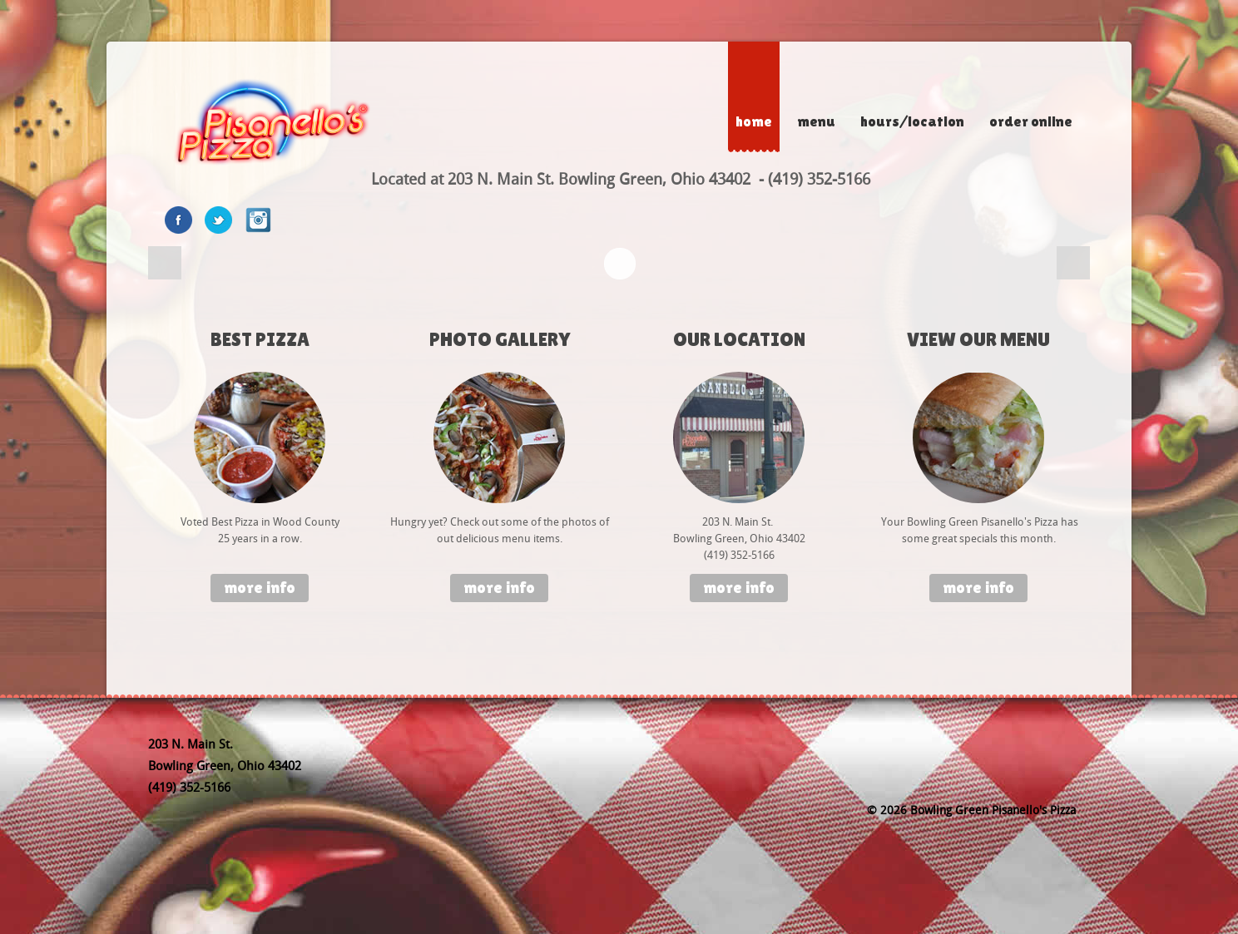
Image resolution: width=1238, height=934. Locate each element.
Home (753, 121)
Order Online (1030, 121)
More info (259, 587)
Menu (816, 121)
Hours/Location (912, 121)
